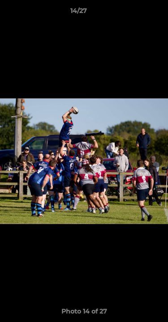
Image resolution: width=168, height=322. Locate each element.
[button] (135, 13)
